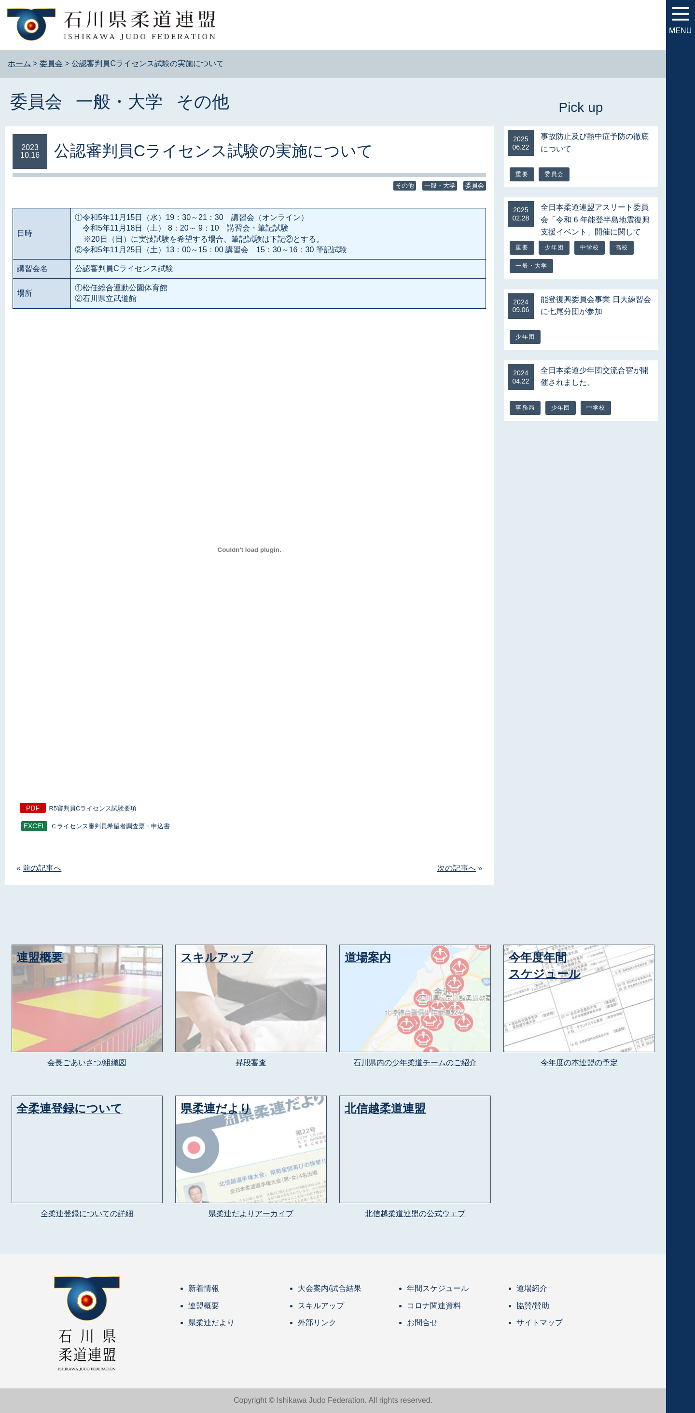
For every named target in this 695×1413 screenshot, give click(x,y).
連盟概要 (203, 1306)
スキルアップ (321, 1306)
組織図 (114, 1062)
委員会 (36, 101)
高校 (621, 247)
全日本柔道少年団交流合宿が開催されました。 (595, 376)
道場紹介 (531, 1288)
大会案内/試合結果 (329, 1288)
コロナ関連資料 (434, 1306)
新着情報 (203, 1288)
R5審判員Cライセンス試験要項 (93, 808)
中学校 (589, 247)
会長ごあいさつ (74, 1062)
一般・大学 (119, 101)
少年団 (554, 247)
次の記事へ (456, 868)
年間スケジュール (438, 1288)
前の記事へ (42, 868)
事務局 (525, 407)
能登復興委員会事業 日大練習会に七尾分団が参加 (596, 305)
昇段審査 (251, 1062)
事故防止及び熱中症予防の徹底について (595, 142)
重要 (521, 174)
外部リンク (317, 1322)
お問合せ (422, 1322)
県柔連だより (211, 1322)
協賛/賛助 (532, 1306)
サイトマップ (539, 1322)
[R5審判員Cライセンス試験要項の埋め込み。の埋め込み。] (249, 550)
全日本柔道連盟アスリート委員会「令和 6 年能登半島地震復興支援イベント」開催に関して (595, 219)
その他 (202, 101)
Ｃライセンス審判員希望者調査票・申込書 (110, 826)
